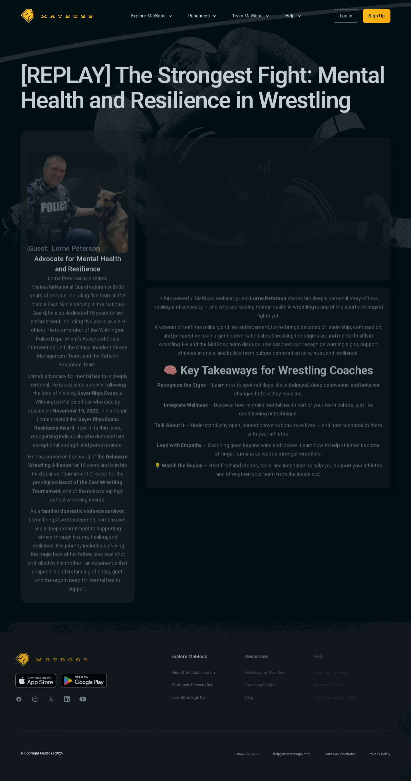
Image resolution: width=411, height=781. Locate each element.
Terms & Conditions (339, 754)
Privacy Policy (379, 754)
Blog (239, 697)
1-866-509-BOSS (246, 754)
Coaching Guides (250, 685)
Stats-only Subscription (185, 685)
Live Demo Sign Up (181, 697)
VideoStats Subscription (185, 673)
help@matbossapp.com (292, 754)
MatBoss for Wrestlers (255, 673)
